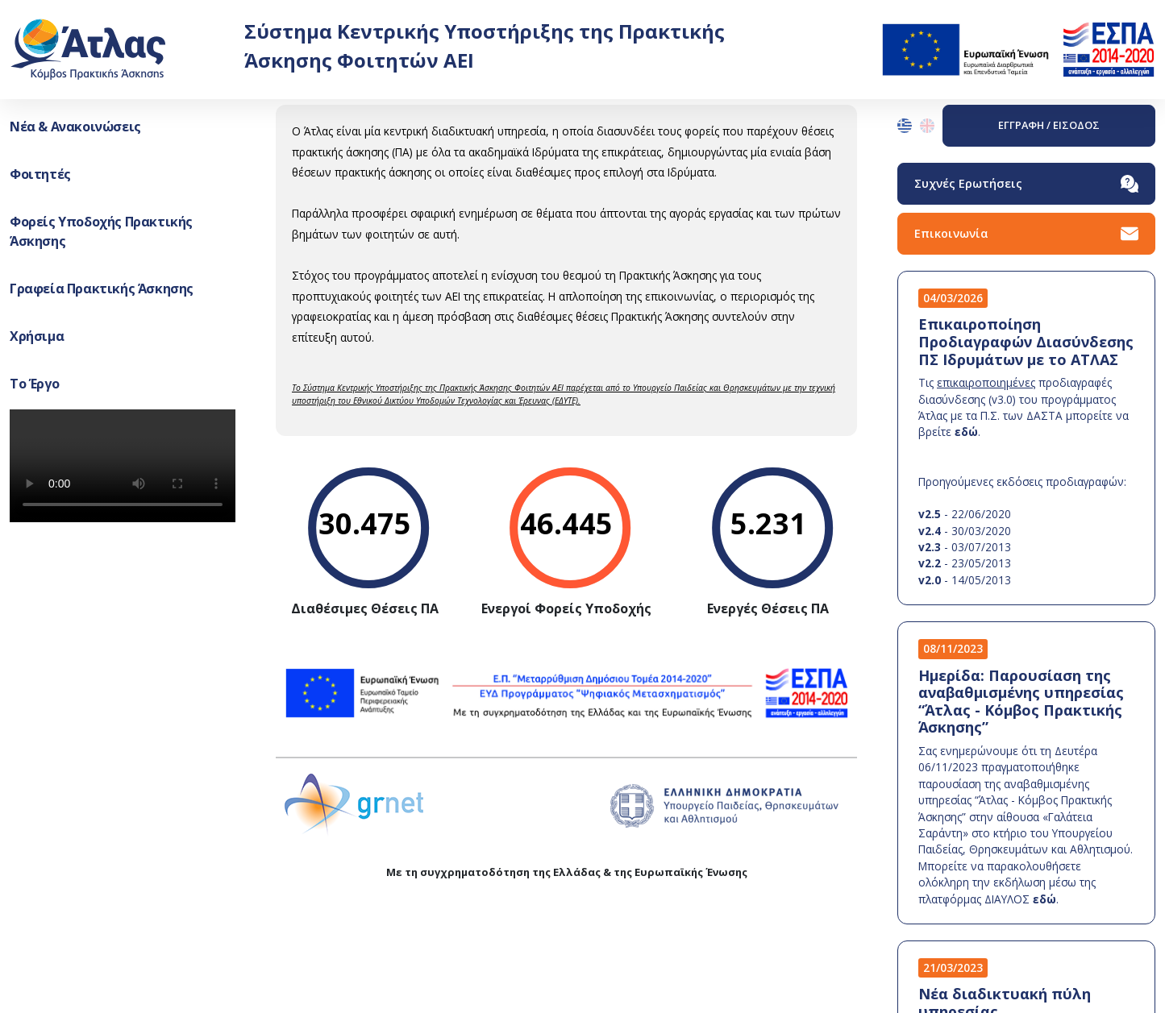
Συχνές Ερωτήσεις (1026, 184)
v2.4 (929, 530)
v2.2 (929, 563)
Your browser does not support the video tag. (122, 465)
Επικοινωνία (1026, 234)
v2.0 (929, 579)
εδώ (966, 431)
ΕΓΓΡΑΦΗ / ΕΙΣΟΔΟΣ (1049, 125)
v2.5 (929, 513)
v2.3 (929, 546)
